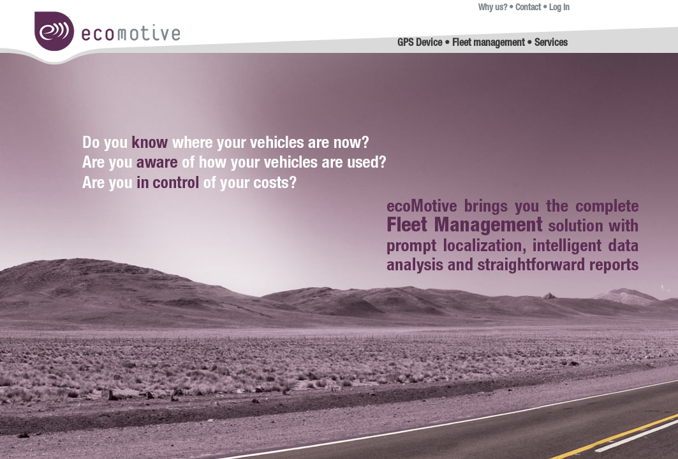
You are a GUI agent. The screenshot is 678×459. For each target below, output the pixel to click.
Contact (528, 8)
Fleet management (488, 44)
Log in (559, 8)
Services (551, 44)
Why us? (492, 8)
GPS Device (419, 44)
